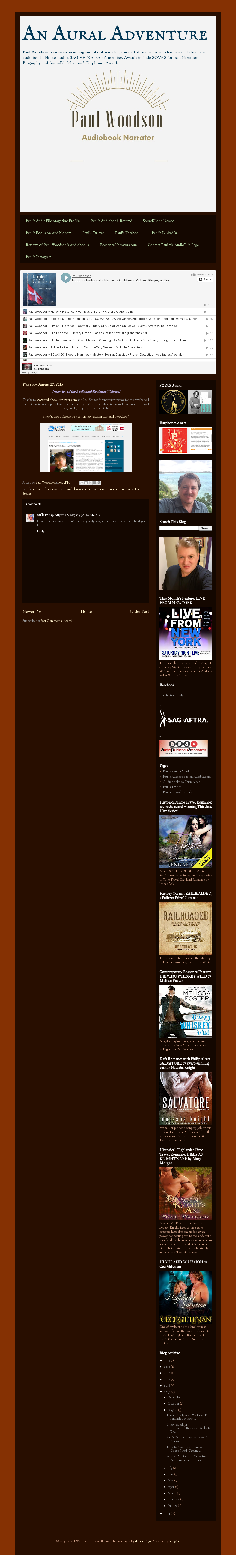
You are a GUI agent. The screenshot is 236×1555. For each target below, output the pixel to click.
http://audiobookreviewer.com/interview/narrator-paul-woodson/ (86, 417)
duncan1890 (143, 1541)
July (170, 1468)
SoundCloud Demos (158, 221)
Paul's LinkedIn (164, 233)
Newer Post (32, 612)
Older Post (139, 612)
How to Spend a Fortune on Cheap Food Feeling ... (185, 1449)
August (173, 1410)
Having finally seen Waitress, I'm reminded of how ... (188, 1417)
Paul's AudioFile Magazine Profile (53, 221)
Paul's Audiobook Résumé (111, 221)
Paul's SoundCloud (176, 772)
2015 (167, 1392)
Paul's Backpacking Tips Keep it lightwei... (187, 1440)
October (174, 1404)
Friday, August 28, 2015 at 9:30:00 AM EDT (73, 515)
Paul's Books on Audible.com (48, 233)
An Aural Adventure (115, 34)
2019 (167, 1367)
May (171, 1481)
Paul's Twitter (93, 233)
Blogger (174, 1541)
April (171, 1487)
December (175, 1398)
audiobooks (75, 489)
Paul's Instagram (38, 257)
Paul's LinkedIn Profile (177, 792)
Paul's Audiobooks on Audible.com (187, 777)
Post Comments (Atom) (56, 621)
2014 (167, 1514)
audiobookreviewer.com (48, 489)
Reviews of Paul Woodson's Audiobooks (57, 245)
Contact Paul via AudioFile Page (173, 245)
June (171, 1474)
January (173, 1506)
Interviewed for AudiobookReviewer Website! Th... (189, 1428)
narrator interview (121, 489)
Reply (40, 531)
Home (86, 612)
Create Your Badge (172, 695)
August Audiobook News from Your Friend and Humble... (188, 1458)
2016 (167, 1386)
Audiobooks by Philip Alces (181, 782)
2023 (167, 1360)
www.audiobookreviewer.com (57, 400)
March (172, 1493)
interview (90, 489)
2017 (167, 1379)
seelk (40, 515)
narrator (103, 489)
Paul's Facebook (128, 233)
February (174, 1500)
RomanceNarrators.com (118, 245)
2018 (167, 1373)
